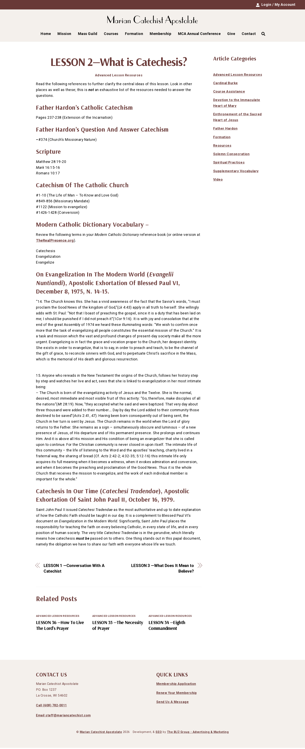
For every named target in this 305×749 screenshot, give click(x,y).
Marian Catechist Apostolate (101, 733)
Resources (222, 146)
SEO (159, 733)
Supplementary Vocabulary (236, 172)
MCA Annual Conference (199, 35)
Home (46, 35)
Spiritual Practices (229, 164)
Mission (64, 35)
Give (231, 35)
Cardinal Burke (225, 84)
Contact (249, 35)
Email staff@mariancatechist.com (63, 716)
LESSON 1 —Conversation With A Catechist (74, 569)
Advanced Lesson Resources (119, 76)
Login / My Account (276, 4)
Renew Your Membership (176, 694)
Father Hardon (225, 130)
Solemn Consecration (231, 155)
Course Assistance (229, 93)
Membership (160, 35)
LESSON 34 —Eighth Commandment (166, 626)
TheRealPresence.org (55, 241)
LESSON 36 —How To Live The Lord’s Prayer (60, 626)
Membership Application (176, 685)
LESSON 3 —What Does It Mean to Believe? (162, 569)
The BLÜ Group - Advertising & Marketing (198, 733)
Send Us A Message (172, 703)
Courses (111, 35)
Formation (134, 35)
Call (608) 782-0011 (51, 706)
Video (218, 180)
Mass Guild (87, 35)
